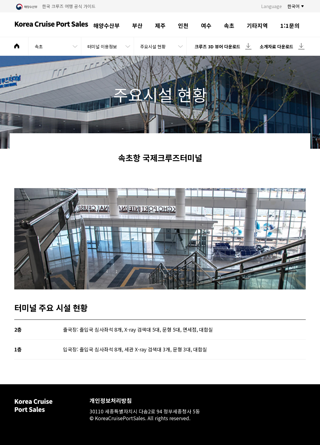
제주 (160, 25)
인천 (183, 25)
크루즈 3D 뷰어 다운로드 (217, 46)
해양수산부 (106, 25)
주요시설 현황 (153, 46)
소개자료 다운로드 (276, 46)
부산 (137, 25)
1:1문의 (290, 25)
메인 (16, 45)
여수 (206, 25)
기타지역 (257, 25)
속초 (229, 25)
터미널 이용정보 (102, 46)
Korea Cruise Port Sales (51, 25)
